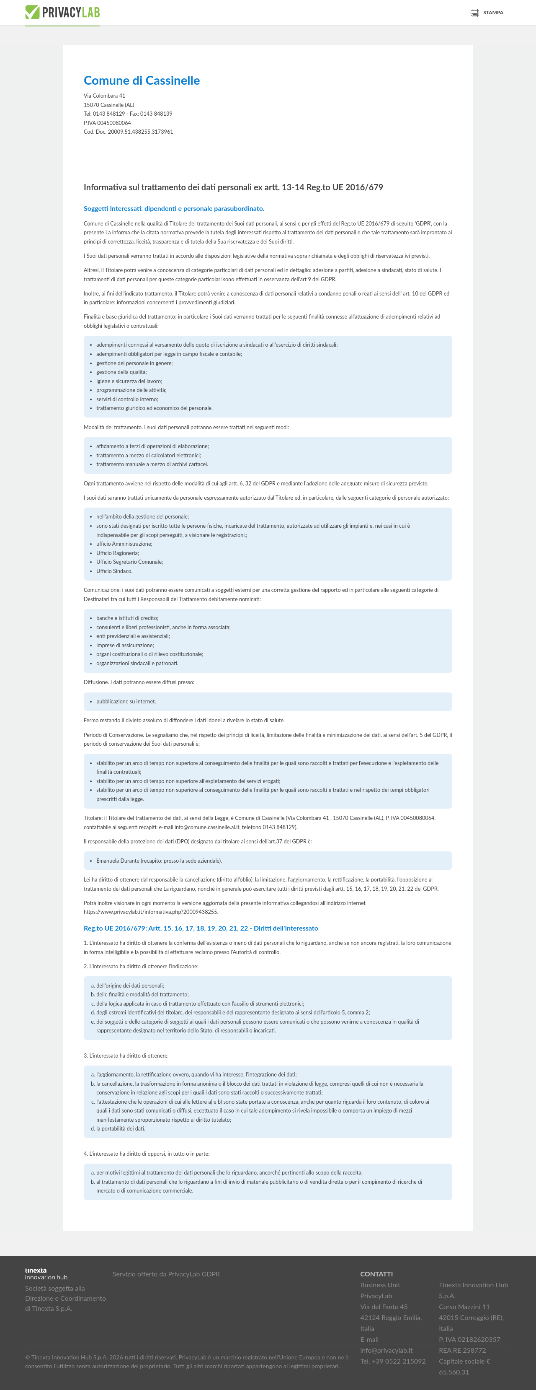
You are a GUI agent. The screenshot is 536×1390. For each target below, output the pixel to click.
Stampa (487, 12)
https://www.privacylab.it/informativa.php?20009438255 (150, 912)
